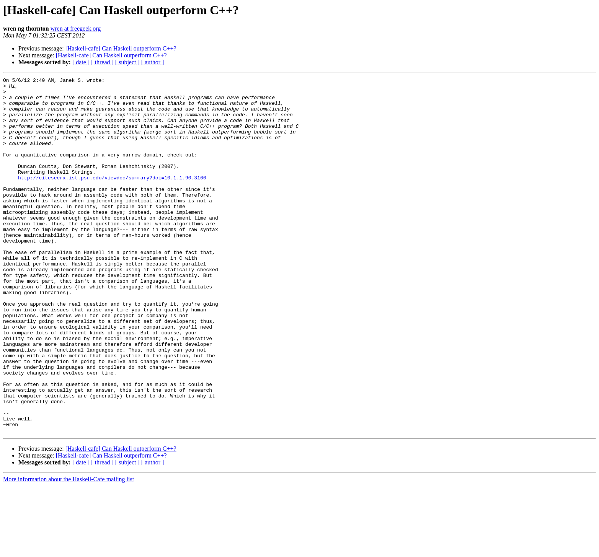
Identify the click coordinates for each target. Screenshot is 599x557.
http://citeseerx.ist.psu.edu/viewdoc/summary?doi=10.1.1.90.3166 (112, 198)
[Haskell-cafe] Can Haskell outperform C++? (120, 48)
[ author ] (152, 62)
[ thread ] (102, 62)
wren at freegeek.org (76, 28)
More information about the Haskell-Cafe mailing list (68, 550)
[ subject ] (127, 62)
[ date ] (81, 62)
